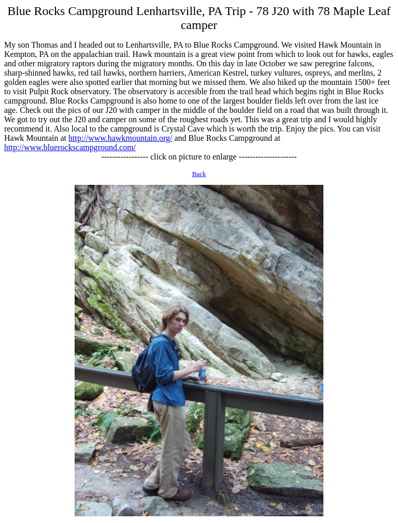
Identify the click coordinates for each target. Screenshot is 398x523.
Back (199, 174)
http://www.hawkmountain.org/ (120, 138)
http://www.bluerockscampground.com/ (70, 147)
